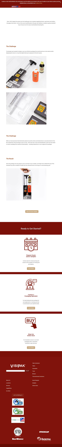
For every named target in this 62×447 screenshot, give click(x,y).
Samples (34, 383)
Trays (33, 371)
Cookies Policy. (39, 3)
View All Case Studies (31, 211)
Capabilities (9, 388)
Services (8, 385)
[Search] (15, 371)
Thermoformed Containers (38, 376)
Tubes (33, 365)
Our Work (8, 390)
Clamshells (34, 368)
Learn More (31, 268)
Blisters (34, 373)
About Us (8, 380)
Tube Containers (36, 363)
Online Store (35, 385)
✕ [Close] (60, 2)
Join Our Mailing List (18, 395)
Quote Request (35, 380)
